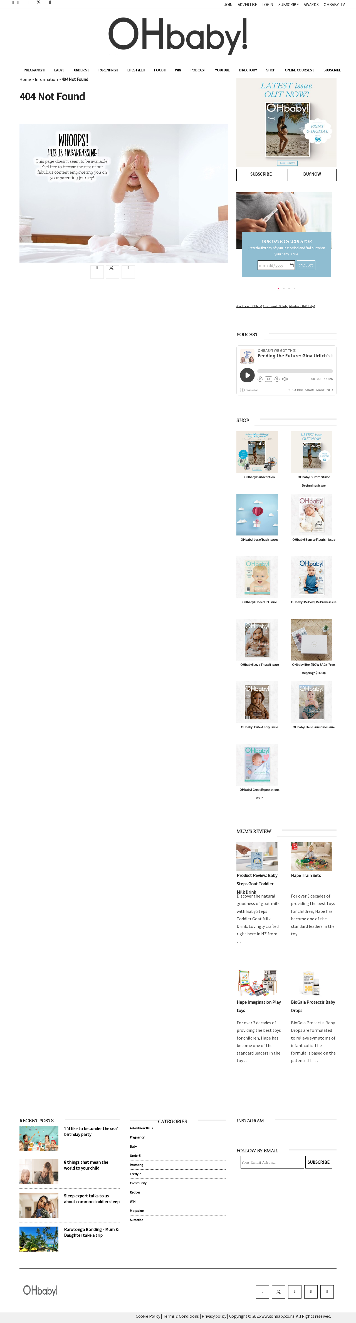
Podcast (198, 70)
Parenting (108, 70)
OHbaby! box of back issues (259, 539)
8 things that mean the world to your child (86, 1165)
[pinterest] (311, 1292)
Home (25, 79)
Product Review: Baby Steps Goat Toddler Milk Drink (257, 884)
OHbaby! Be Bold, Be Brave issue (313, 602)
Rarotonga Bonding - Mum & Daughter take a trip (91, 1232)
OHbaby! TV (334, 4)
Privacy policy (214, 1316)
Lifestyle (136, 70)
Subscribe (288, 4)
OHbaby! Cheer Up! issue (259, 602)
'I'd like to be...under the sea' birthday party (91, 1131)
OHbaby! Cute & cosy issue (259, 727)
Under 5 (81, 70)
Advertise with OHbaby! (249, 306)
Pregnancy (34, 70)
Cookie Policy (148, 1316)
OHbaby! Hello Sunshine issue (314, 727)
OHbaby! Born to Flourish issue (313, 539)
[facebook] (262, 1292)
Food (159, 70)
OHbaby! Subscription (259, 477)
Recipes (135, 1192)
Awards (311, 4)
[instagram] (294, 1292)
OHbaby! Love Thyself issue (259, 664)
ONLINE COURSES (299, 70)
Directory (248, 70)
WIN (178, 70)
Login (267, 4)
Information (46, 79)
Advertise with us (141, 1128)
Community (138, 1183)
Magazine (136, 1211)
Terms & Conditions (181, 1316)
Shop (270, 70)
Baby (59, 70)
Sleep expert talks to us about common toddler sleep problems (92, 1201)
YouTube (222, 70)
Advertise (247, 4)
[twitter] (37, 2)
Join (228, 4)
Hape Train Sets (306, 875)
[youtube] (327, 1292)
